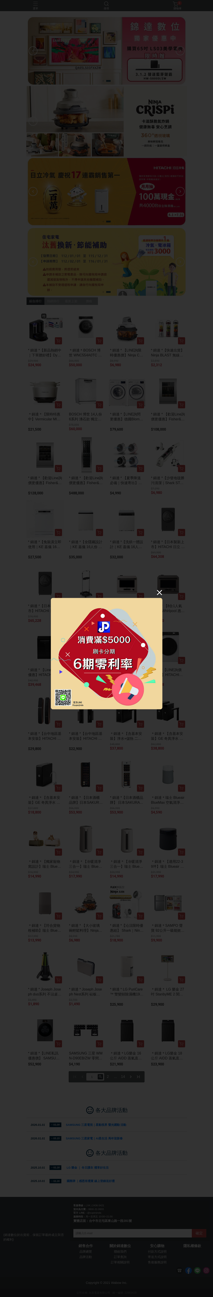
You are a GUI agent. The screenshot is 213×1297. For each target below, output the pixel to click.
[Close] (159, 592)
